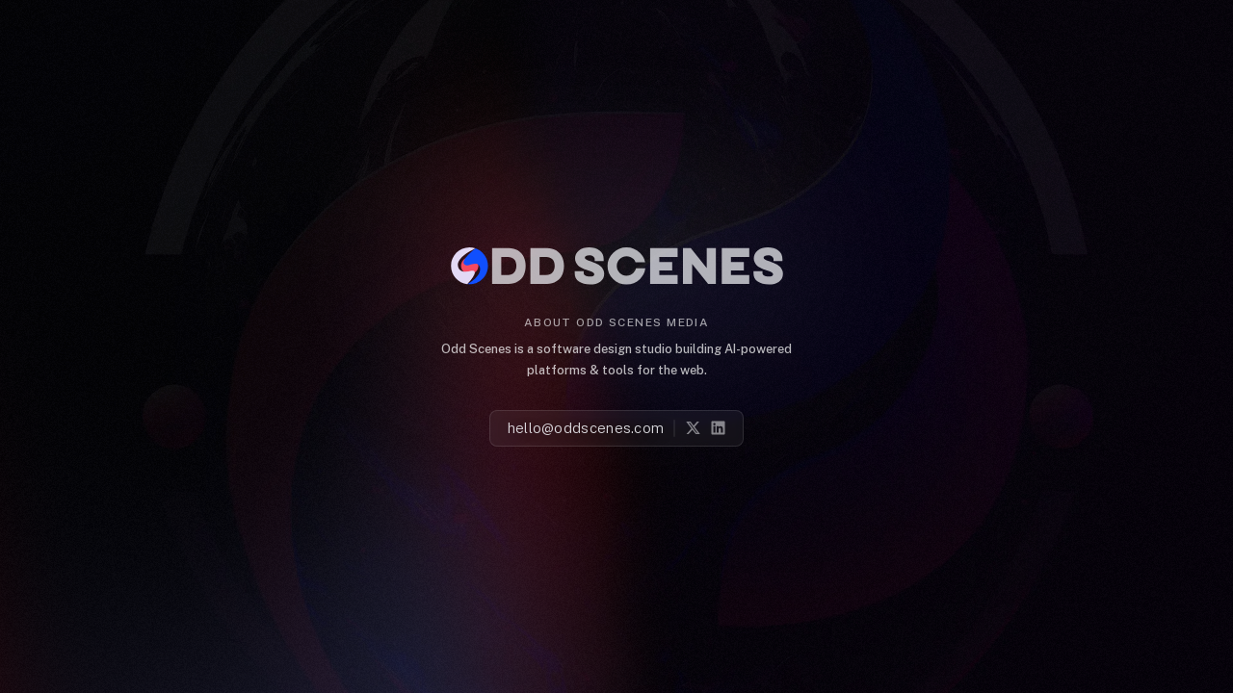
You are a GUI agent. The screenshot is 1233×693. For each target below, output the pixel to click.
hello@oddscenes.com (586, 428)
